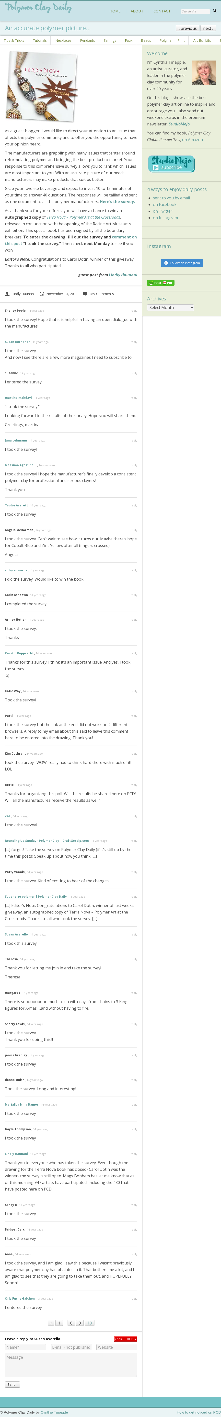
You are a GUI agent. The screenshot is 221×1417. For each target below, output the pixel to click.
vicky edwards (16, 570)
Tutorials (40, 40)
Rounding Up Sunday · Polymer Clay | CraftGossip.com (47, 841)
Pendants (87, 40)
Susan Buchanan (17, 342)
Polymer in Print (172, 40)
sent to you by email (171, 198)
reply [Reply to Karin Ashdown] (133, 595)
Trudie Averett (16, 505)
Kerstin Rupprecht (19, 653)
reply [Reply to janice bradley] (133, 1055)
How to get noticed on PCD (199, 1412)
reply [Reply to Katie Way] (133, 691)
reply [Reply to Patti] (133, 716)
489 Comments (98, 293)
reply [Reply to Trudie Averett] (133, 505)
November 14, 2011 (58, 293)
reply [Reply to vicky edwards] (133, 570)
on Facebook (164, 204)
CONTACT (162, 11)
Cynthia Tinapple (54, 1412)
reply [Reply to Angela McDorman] (133, 530)
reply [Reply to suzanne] (133, 373)
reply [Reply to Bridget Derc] (133, 1229)
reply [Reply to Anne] (133, 1254)
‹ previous (187, 28)
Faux (128, 40)
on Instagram (165, 217)
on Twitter (162, 211)
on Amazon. (193, 139)
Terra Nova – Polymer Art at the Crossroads (83, 217)
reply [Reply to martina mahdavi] (133, 398)
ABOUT (137, 11)
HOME (115, 11)
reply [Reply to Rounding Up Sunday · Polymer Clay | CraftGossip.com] (133, 840)
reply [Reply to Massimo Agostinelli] (133, 465)
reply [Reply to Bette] (133, 785)
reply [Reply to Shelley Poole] (133, 310)
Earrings (110, 40)
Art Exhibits (202, 40)
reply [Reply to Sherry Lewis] (133, 1024)
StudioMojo (179, 124)
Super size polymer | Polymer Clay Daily (36, 896)
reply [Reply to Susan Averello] (133, 934)
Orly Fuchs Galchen (20, 1298)
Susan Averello (16, 934)
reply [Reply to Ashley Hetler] (133, 619)
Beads (146, 40)
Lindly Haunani (123, 274)
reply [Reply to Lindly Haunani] (133, 1154)
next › (208, 28)
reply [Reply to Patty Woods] (133, 872)
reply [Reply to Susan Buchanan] (133, 342)
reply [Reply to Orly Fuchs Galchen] (133, 1298)
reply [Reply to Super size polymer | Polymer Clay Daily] (133, 896)
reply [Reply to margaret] (133, 993)
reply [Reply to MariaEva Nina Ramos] (133, 1104)
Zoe (8, 816)
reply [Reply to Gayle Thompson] (133, 1129)
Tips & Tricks (14, 40)
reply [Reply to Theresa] (133, 959)
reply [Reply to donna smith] (133, 1080)
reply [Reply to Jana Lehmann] (133, 440)
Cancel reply (126, 1339)
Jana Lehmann (16, 440)
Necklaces (63, 40)
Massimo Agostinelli (20, 465)
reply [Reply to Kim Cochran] (133, 753)
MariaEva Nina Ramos (22, 1104)
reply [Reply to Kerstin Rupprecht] (133, 653)
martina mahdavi (18, 398)
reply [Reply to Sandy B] (133, 1205)
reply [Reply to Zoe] (133, 816)
